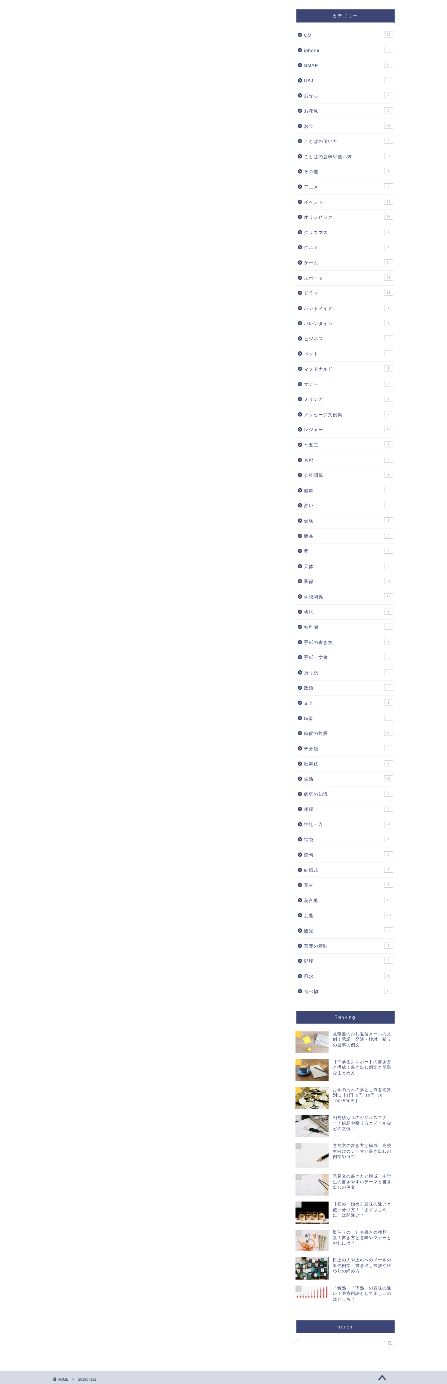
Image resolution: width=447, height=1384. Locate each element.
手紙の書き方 (348, 642)
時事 (348, 718)
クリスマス (348, 232)
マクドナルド (348, 369)
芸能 (348, 915)
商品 (348, 536)
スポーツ (348, 278)
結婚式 (348, 870)
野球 (348, 961)
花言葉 (348, 900)
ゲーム (348, 262)
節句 (348, 854)
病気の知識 (348, 794)
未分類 (348, 748)
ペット (348, 353)
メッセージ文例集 (348, 414)
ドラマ (348, 293)
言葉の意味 (348, 946)
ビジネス (348, 338)
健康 (348, 490)
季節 (348, 581)
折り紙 (348, 672)
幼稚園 (348, 627)
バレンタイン (348, 323)
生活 (348, 778)
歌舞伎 (348, 763)
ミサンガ (348, 399)
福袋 (348, 839)
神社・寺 (348, 824)
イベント (348, 202)
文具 (348, 703)
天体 (348, 566)
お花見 (348, 110)
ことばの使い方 (348, 141)
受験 (348, 520)
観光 (348, 930)
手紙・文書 (348, 657)
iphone (348, 50)
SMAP (348, 65)
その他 (348, 171)
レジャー (348, 429)
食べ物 (348, 991)
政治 (348, 687)
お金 (348, 126)
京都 (348, 460)
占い (348, 505)
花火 (348, 885)
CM (348, 35)
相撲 (348, 809)
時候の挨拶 (348, 733)
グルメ (348, 247)
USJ (348, 80)
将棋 (348, 612)
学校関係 (348, 596)
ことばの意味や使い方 (348, 156)
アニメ (348, 186)
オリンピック (348, 217)
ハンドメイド (348, 308)
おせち (348, 95)
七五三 (348, 444)
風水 (348, 976)
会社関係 (348, 475)
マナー (348, 384)
